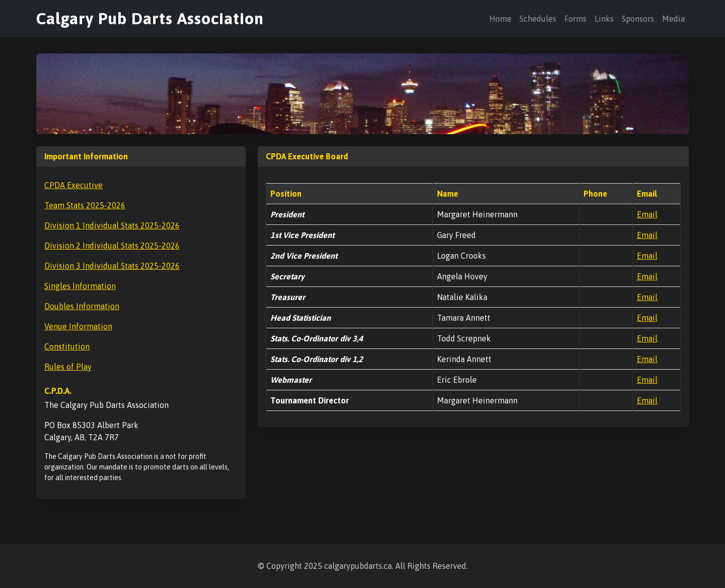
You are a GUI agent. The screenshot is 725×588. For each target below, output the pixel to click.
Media (673, 18)
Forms (575, 18)
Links (604, 18)
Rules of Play (68, 366)
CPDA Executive (73, 185)
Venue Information (78, 326)
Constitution (67, 346)
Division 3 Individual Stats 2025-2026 (112, 265)
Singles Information (80, 285)
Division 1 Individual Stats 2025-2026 (112, 225)
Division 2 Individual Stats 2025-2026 (112, 245)
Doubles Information (81, 306)
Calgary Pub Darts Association (150, 18)
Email (647, 214)
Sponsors (638, 18)
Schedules (538, 18)
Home (500, 18)
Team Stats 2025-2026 (84, 205)
